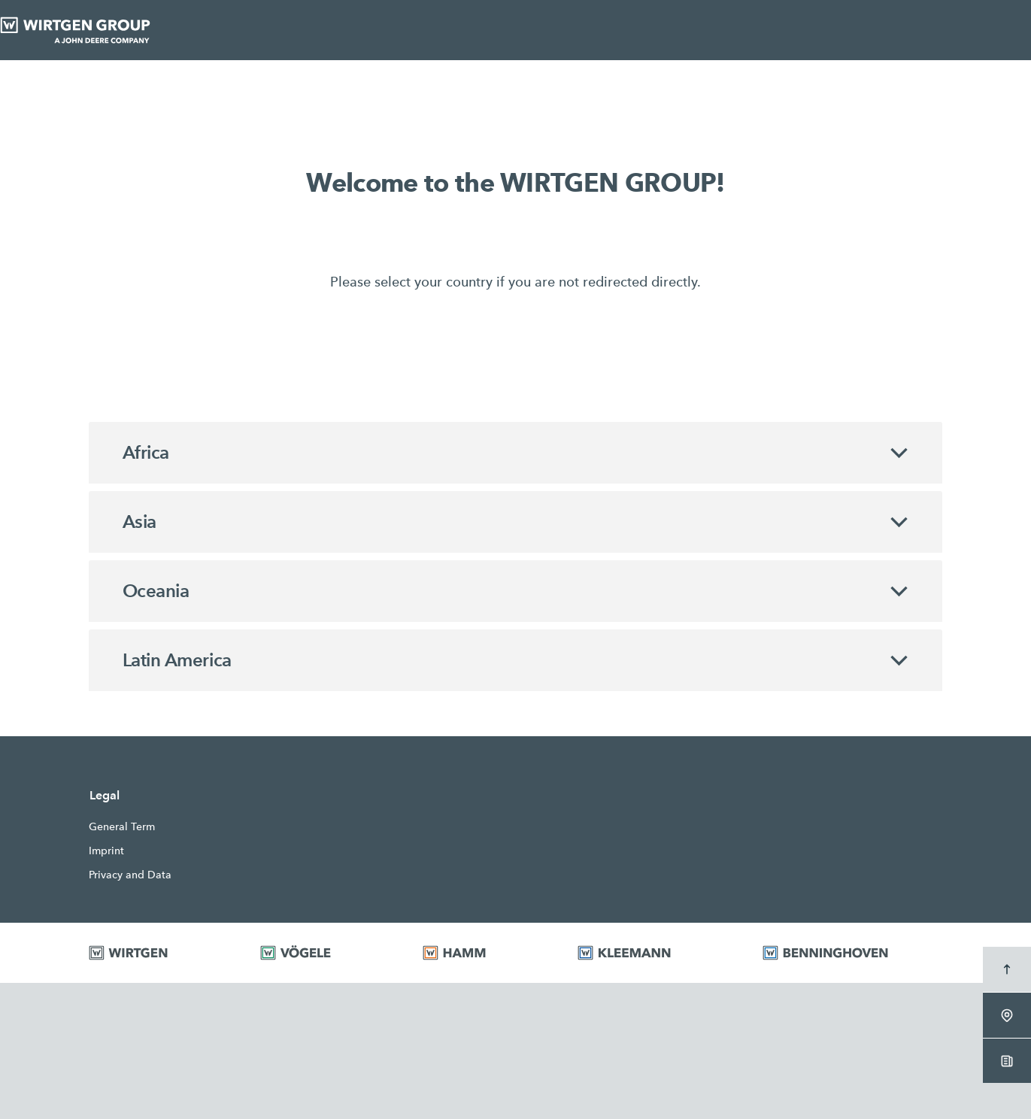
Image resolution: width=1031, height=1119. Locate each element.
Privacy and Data (130, 874)
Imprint (106, 850)
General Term (122, 826)
